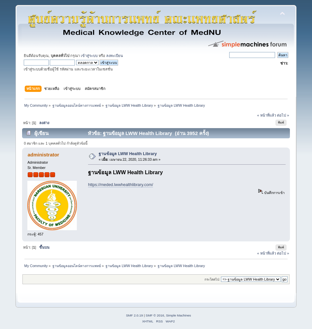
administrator (43, 154)
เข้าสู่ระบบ (89, 56)
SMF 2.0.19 (134, 315)
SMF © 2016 (155, 315)
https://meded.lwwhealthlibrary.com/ (120, 184)
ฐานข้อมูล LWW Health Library (128, 153)
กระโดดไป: (212, 279)
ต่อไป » (283, 115)
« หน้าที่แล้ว (266, 115)
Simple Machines (178, 315)
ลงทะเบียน (114, 56)
